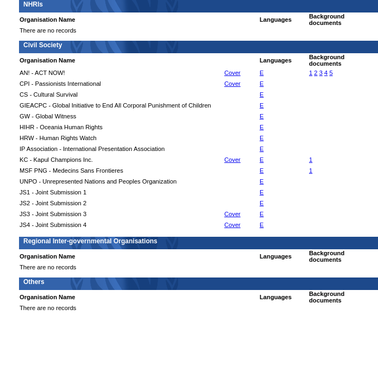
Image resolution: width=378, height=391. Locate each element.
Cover (232, 73)
